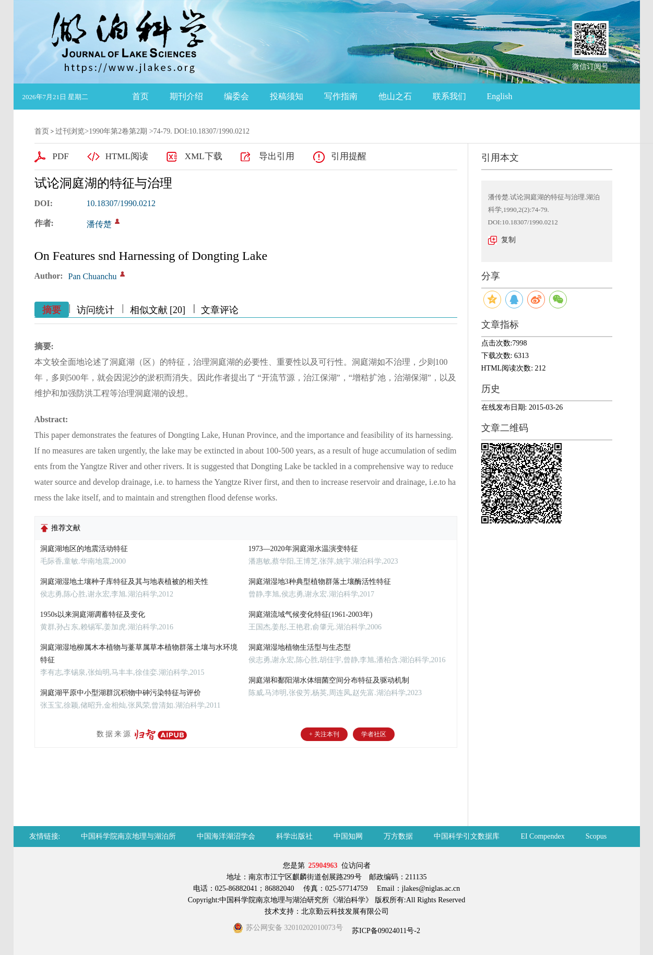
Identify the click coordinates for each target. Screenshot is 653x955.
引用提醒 (348, 156)
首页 (140, 96)
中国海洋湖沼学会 (226, 836)
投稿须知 (286, 96)
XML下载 (203, 156)
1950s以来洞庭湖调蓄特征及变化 (92, 614)
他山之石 (395, 96)
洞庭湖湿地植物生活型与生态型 (299, 647)
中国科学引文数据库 (467, 836)
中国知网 (348, 836)
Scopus (596, 836)
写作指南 (341, 96)
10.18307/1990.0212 (121, 203)
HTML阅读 (126, 156)
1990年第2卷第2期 (118, 131)
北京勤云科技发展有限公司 (345, 911)
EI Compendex (542, 836)
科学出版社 (294, 836)
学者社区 (373, 734)
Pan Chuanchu (92, 276)
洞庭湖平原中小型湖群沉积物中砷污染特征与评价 (120, 693)
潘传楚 (99, 224)
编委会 (236, 96)
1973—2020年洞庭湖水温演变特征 (303, 549)
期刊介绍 (186, 96)
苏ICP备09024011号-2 (385, 931)
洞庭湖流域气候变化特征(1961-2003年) (310, 614)
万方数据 (398, 836)
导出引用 (276, 156)
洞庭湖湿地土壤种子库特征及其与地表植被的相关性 (124, 582)
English (500, 96)
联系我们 (449, 96)
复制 (508, 240)
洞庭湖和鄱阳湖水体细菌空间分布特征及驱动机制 (328, 680)
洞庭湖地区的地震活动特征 (84, 549)
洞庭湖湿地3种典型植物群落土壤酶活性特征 (319, 582)
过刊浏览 (70, 131)
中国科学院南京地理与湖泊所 (128, 836)
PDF (61, 156)
